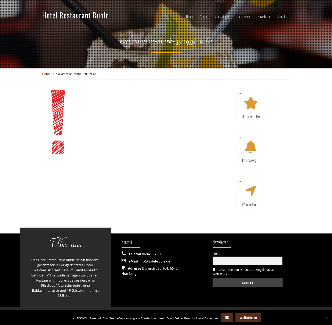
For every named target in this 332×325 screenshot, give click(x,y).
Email (216, 254)
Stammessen (243, 16)
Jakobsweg (249, 160)
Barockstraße (251, 116)
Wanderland (249, 204)
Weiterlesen (248, 317)
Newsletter (264, 16)
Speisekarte (222, 16)
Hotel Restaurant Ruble (75, 15)
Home (189, 16)
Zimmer (204, 16)
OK (227, 317)
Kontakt (282, 16)
